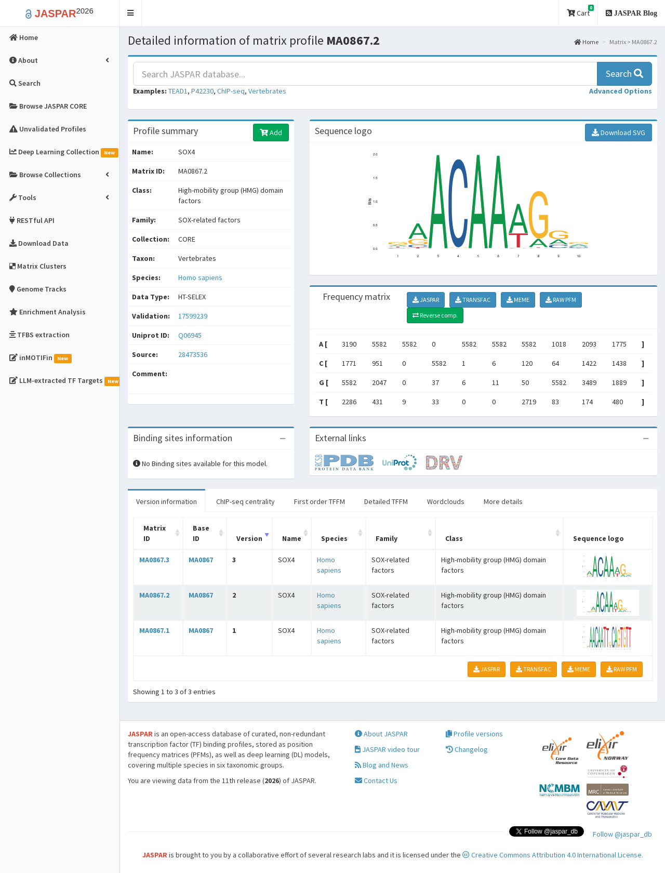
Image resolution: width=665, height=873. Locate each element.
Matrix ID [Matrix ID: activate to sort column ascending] (154, 533)
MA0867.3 (154, 559)
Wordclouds (445, 501)
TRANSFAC (472, 299)
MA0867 (201, 559)
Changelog (467, 749)
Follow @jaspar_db (622, 834)
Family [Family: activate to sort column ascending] (386, 538)
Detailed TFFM (386, 501)
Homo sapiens (200, 277)
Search (624, 74)
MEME (518, 299)
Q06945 (190, 335)
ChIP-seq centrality (245, 501)
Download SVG (618, 132)
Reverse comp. (435, 315)
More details (503, 501)
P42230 (202, 91)
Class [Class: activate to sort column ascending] (454, 538)
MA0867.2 (154, 595)
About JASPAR (381, 733)
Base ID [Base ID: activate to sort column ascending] (201, 533)
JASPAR (426, 299)
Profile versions (474, 733)
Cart (580, 11)
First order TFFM (319, 501)
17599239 (192, 316)
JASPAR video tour (387, 749)
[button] (130, 13)
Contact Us (376, 780)
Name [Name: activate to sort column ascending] (291, 538)
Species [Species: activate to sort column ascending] (334, 538)
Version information (166, 501)
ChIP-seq (231, 91)
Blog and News (381, 765)
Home (586, 42)
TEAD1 (178, 91)
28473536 (192, 354)
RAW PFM (561, 299)
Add (271, 132)
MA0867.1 (154, 630)
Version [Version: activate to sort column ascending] (249, 538)
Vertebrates (267, 91)
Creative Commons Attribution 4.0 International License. (552, 854)
